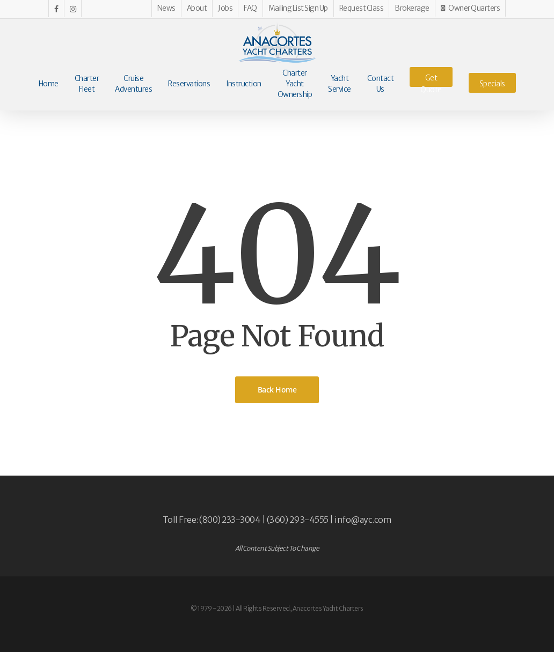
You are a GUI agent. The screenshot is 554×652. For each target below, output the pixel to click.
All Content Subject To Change (277, 548)
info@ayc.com (362, 519)
